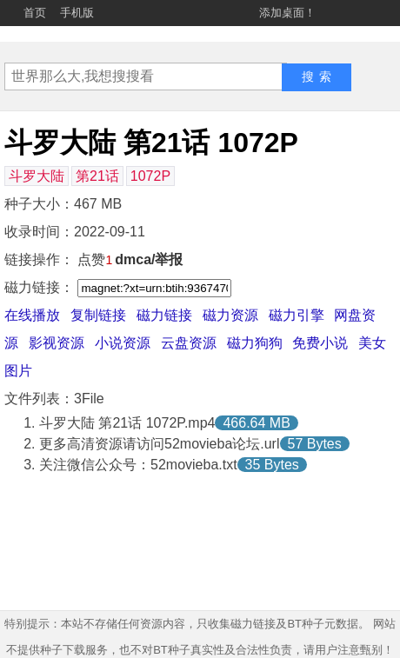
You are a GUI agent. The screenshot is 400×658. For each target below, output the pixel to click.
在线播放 (32, 315)
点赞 (94, 259)
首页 (34, 12)
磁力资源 (230, 315)
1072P (150, 176)
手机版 (77, 12)
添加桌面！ (287, 12)
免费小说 (320, 343)
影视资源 (56, 343)
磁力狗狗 (255, 343)
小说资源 (122, 343)
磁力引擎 (296, 315)
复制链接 (98, 315)
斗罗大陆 (36, 176)
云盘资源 (189, 343)
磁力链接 (164, 315)
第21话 (97, 176)
